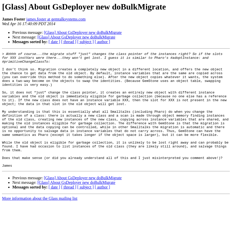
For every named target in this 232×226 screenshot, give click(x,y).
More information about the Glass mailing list (39, 221)
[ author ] (102, 42)
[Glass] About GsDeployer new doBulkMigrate (83, 32)
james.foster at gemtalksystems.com (56, 19)
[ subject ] (85, 42)
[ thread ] (68, 42)
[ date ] (54, 42)
